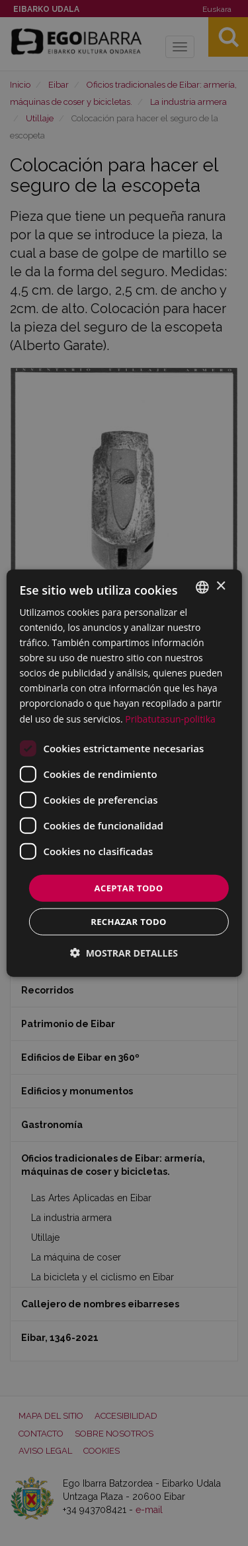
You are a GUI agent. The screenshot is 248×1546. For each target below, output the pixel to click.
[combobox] (202, 586)
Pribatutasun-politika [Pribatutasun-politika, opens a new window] (170, 718)
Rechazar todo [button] (129, 922)
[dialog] (123, 773)
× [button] (221, 586)
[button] (124, 953)
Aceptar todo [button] (129, 887)
